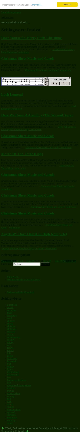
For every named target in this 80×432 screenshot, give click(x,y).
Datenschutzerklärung (49, 428)
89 (47, 261)
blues (9, 313)
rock (9, 401)
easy (9, 345)
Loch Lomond (12, 94)
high (9, 364)
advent (10, 307)
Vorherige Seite (8, 261)
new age (11, 396)
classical (11, 331)
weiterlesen (47, 70)
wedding (11, 420)
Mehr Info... (37, 5)
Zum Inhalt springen (11, 12)
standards (11, 415)
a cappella (12, 305)
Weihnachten (7, 17)
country (10, 339)
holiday (10, 366)
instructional (13, 374)
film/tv (10, 350)
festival (10, 347)
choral (10, 323)
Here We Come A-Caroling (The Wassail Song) (37, 115)
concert (10, 334)
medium (11, 388)
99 (59, 261)
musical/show (13, 393)
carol (9, 318)
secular (10, 407)
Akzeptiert (67, 4)
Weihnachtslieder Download (20, 292)
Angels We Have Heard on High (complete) (34, 234)
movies (10, 390)
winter (10, 423)
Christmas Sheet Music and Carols (27, 58)
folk (9, 353)
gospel (10, 356)
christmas (11, 329)
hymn (10, 369)
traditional (12, 417)
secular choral (13, 409)
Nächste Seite (69, 261)
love (9, 382)
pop (9, 399)
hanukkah (11, 361)
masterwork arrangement (19, 385)
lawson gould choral (17, 380)
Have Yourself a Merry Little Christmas (31, 38)
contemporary (13, 337)
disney (10, 342)
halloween (12, 358)
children (11, 321)
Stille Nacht (13, 277)
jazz (9, 377)
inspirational (13, 372)
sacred (10, 404)
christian (11, 326)
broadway (12, 315)
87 (30, 261)
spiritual (11, 412)
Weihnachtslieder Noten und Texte (23, 279)
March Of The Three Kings (22, 154)
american (11, 310)
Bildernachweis (70, 428)
